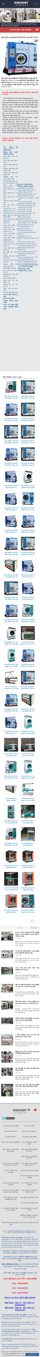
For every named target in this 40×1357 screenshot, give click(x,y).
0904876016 (32, 1354)
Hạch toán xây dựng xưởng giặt (29, 1191)
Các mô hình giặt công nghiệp (10, 1184)
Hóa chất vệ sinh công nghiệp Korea (25, 1353)
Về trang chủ (29, 1126)
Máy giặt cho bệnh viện (29, 1203)
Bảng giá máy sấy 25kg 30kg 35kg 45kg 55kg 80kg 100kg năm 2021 (27, 1052)
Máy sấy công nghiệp (22, 1355)
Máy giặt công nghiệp (11, 1126)
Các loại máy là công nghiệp (29, 1184)
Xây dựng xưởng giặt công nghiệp (11, 1209)
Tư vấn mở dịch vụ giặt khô (29, 1209)
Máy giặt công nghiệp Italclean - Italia (11, 1164)
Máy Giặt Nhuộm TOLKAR (29, 1222)
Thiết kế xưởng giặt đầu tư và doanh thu (29, 1216)
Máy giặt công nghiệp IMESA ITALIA (29, 1164)
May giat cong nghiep (32, 1351)
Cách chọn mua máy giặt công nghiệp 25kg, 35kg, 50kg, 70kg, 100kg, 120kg (27, 1085)
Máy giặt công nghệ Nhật (29, 1143)
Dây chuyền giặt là (29, 1131)
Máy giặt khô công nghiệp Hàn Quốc (11, 1198)
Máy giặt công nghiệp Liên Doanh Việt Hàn (11, 1191)
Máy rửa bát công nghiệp (8, 1353)
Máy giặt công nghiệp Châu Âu (29, 1157)
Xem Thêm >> (34, 928)
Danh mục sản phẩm (29, 1137)
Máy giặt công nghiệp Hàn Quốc (11, 1150)
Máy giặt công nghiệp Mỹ (11, 1142)
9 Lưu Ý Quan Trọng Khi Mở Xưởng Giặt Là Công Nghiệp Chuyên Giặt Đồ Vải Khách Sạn (27, 934)
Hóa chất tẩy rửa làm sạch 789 (17, 1351)
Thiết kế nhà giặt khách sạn (11, 1223)
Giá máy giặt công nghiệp (10, 1171)
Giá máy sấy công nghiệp (29, 1170)
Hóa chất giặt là (11, 1131)
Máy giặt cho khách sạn (29, 1197)
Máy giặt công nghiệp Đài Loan (29, 1150)
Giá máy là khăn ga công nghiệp (29, 1176)
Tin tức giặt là (10, 1137)
